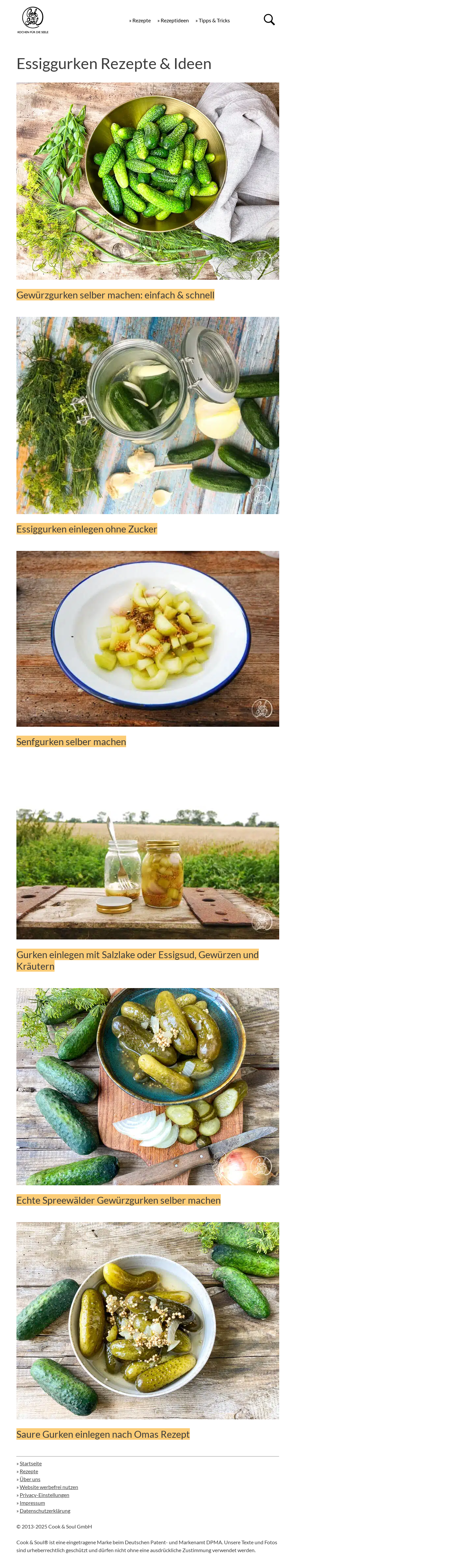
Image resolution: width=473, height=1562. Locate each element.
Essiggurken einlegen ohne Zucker (86, 528)
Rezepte (29, 1471)
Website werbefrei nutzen (49, 1487)
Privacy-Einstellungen (44, 1495)
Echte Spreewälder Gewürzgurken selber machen (118, 1200)
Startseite (31, 1463)
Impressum (32, 1503)
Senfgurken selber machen (71, 741)
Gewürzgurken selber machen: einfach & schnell (115, 294)
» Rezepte (140, 20)
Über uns (30, 1479)
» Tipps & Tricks (212, 20)
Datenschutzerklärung (45, 1510)
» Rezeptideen (173, 20)
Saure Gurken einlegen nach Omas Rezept (103, 1434)
